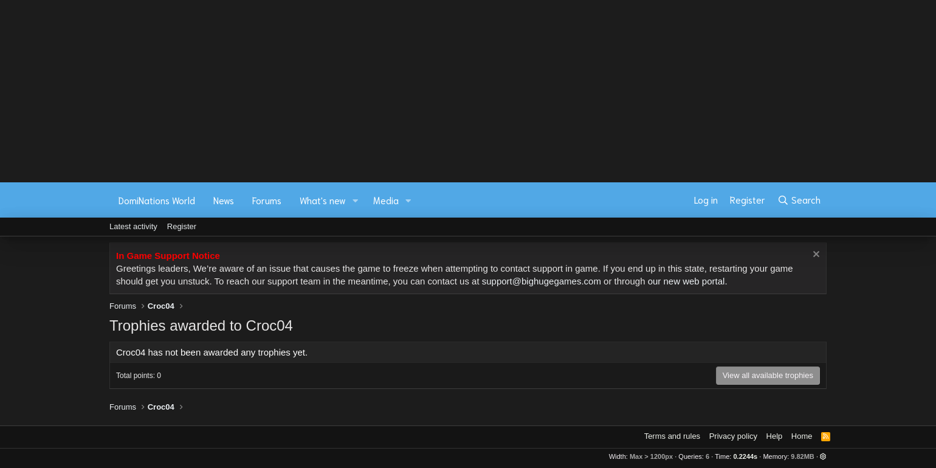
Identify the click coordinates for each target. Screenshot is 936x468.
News (223, 200)
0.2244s (745, 456)
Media (386, 200)
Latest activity (133, 226)
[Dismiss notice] (815, 255)
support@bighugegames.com (541, 281)
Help (774, 436)
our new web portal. (688, 281)
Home (802, 436)
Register (181, 226)
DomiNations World (157, 200)
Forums (266, 200)
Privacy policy (733, 436)
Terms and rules (672, 436)
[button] (355, 200)
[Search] (799, 200)
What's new (323, 200)
